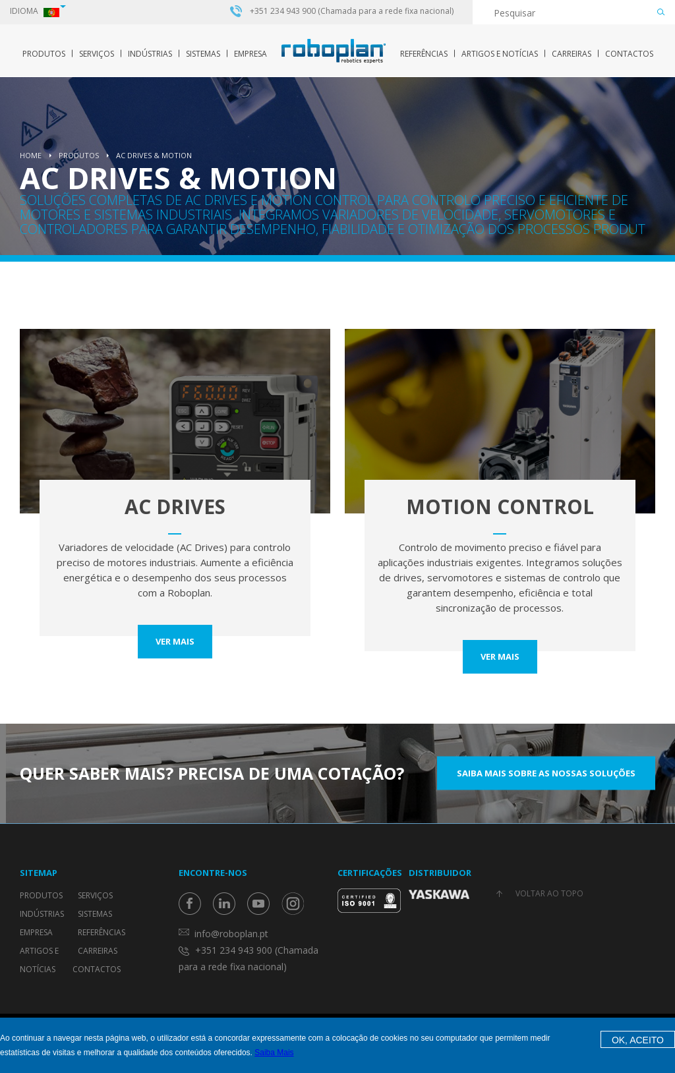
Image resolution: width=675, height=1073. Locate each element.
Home (31, 155)
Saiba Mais (273, 1052)
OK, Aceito (638, 1040)
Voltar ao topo (549, 893)
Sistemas (203, 53)
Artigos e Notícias (499, 53)
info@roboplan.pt (231, 933)
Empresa (250, 53)
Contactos (629, 53)
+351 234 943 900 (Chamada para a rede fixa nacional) (352, 11)
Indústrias (150, 53)
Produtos (43, 53)
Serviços (96, 53)
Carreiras (571, 53)
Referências (424, 53)
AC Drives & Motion (154, 155)
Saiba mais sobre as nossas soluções (546, 773)
